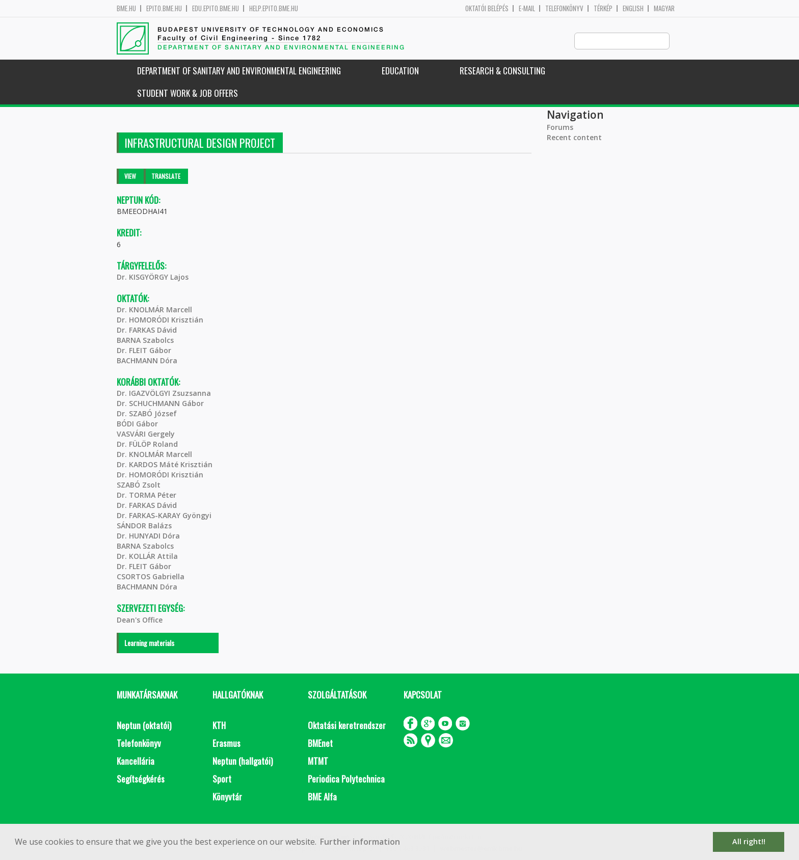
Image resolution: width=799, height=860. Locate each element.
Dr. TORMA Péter (146, 495)
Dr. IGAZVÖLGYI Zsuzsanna (164, 393)
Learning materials (149, 643)
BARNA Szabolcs (145, 340)
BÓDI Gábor (137, 424)
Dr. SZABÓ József (147, 414)
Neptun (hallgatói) (242, 761)
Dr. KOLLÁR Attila (147, 556)
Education (400, 71)
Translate (165, 176)
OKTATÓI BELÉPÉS (487, 8)
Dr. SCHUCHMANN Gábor (160, 404)
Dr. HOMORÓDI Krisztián (160, 320)
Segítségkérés (141, 779)
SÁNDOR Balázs (144, 526)
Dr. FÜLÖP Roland (147, 444)
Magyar (664, 8)
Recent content (574, 138)
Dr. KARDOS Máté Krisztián (164, 465)
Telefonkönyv (564, 8)
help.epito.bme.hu (273, 8)
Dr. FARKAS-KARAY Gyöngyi (164, 516)
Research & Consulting (502, 71)
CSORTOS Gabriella (150, 577)
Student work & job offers (187, 93)
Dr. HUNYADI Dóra (148, 536)
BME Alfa (322, 797)
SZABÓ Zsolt (139, 485)
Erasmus (226, 743)
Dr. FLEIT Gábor (144, 351)
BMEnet (320, 743)
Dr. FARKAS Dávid (147, 330)
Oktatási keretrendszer (347, 725)
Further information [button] (360, 841)
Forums (560, 127)
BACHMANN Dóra (147, 361)
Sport (221, 779)
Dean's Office (140, 620)
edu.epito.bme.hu (215, 8)
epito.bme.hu (164, 8)
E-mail (527, 8)
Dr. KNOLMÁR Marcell (154, 310)
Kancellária (135, 761)
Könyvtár (227, 797)
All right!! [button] (748, 841)
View (130, 176)
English (633, 8)
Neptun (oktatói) (144, 725)
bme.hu (126, 8)
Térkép (603, 8)
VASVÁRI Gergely (146, 434)
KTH (219, 725)
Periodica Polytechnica (346, 779)
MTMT (318, 761)
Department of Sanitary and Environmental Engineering (239, 71)
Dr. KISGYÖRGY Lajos (153, 277)
